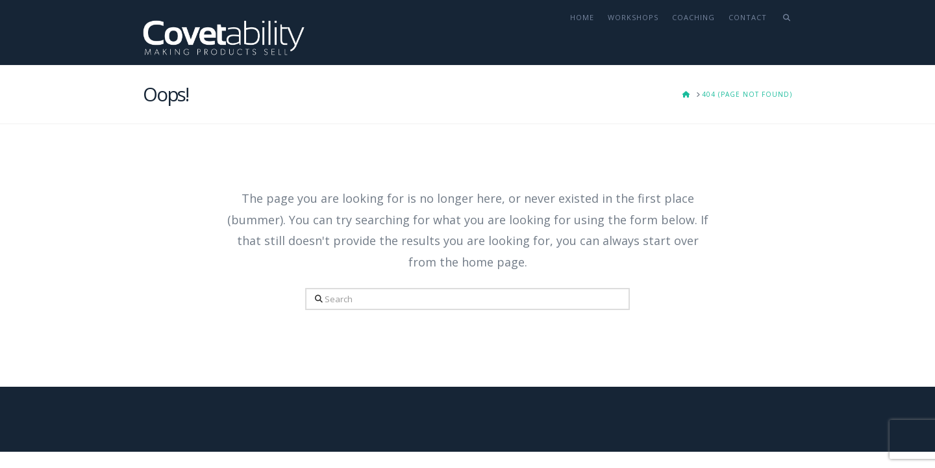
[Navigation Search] (782, 32)
